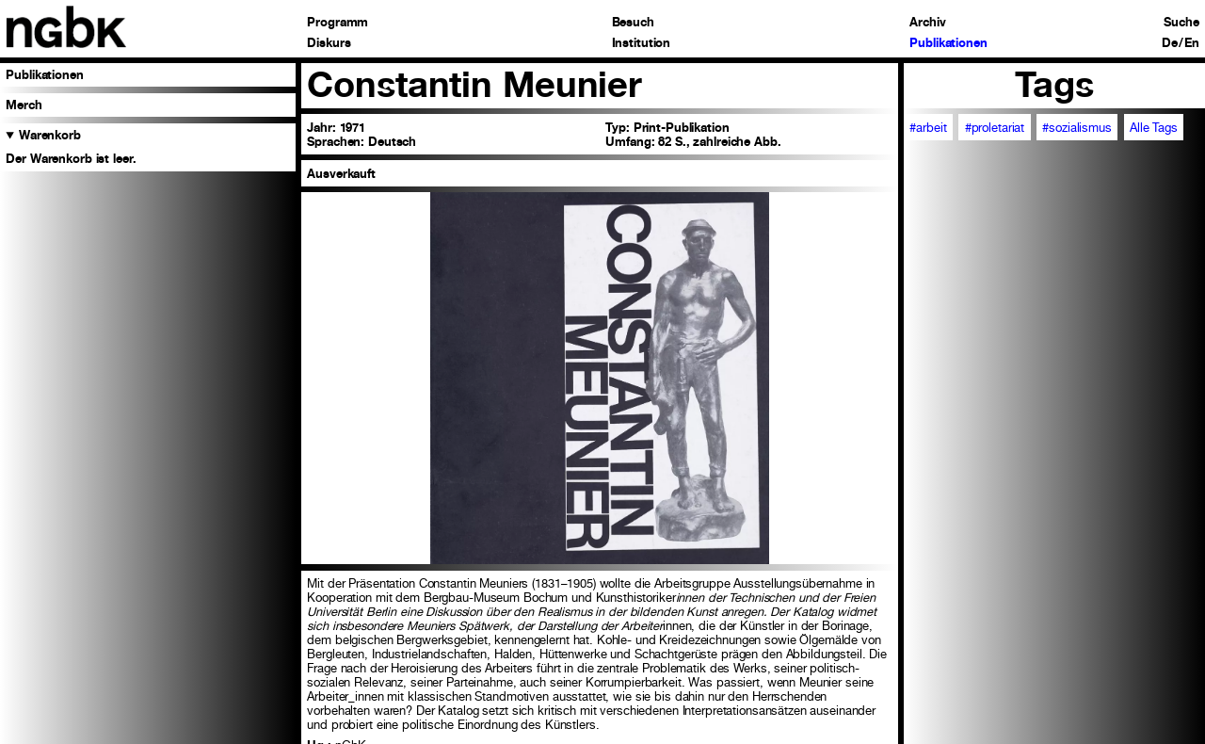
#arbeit (927, 128)
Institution (641, 44)
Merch (23, 105)
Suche (1181, 23)
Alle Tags (1154, 128)
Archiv (927, 23)
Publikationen (948, 44)
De (1170, 44)
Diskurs (328, 44)
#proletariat (994, 128)
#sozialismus (1076, 128)
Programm (337, 23)
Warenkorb (50, 135)
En (1191, 44)
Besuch (633, 23)
